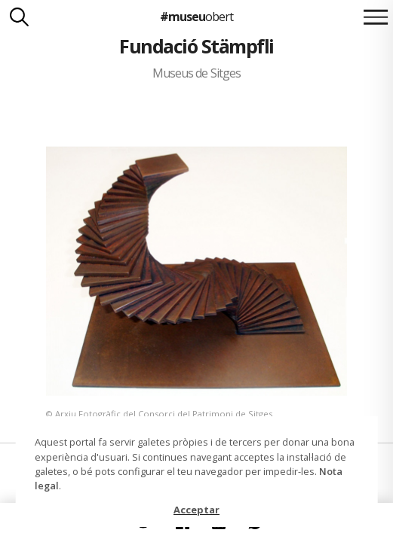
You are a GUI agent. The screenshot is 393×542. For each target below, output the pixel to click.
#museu (196, 16)
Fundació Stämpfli (196, 46)
